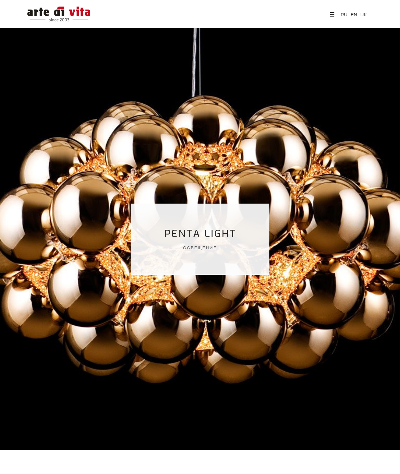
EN (354, 14)
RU (344, 14)
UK (363, 14)
